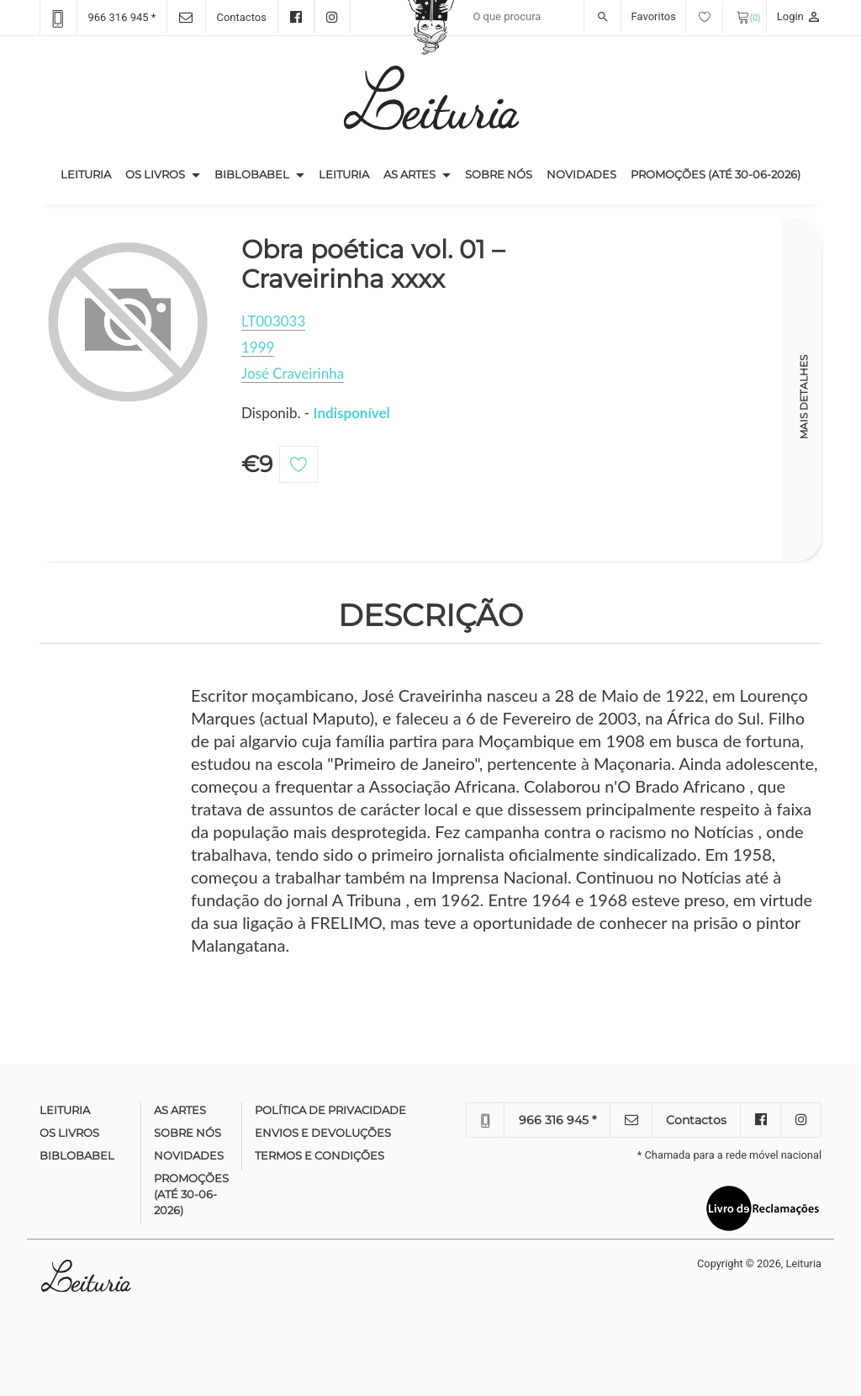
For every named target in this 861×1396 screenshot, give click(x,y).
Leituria (90, 173)
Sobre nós (498, 174)
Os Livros (155, 174)
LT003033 (273, 321)
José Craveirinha (292, 373)
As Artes (409, 174)
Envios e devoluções (323, 1132)
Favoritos (677, 16)
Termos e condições (319, 1155)
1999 (257, 347)
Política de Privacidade (330, 1110)
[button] (196, 175)
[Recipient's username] (543, 17)
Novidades (581, 174)
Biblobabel (251, 174)
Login (799, 16)
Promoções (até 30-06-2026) (715, 174)
